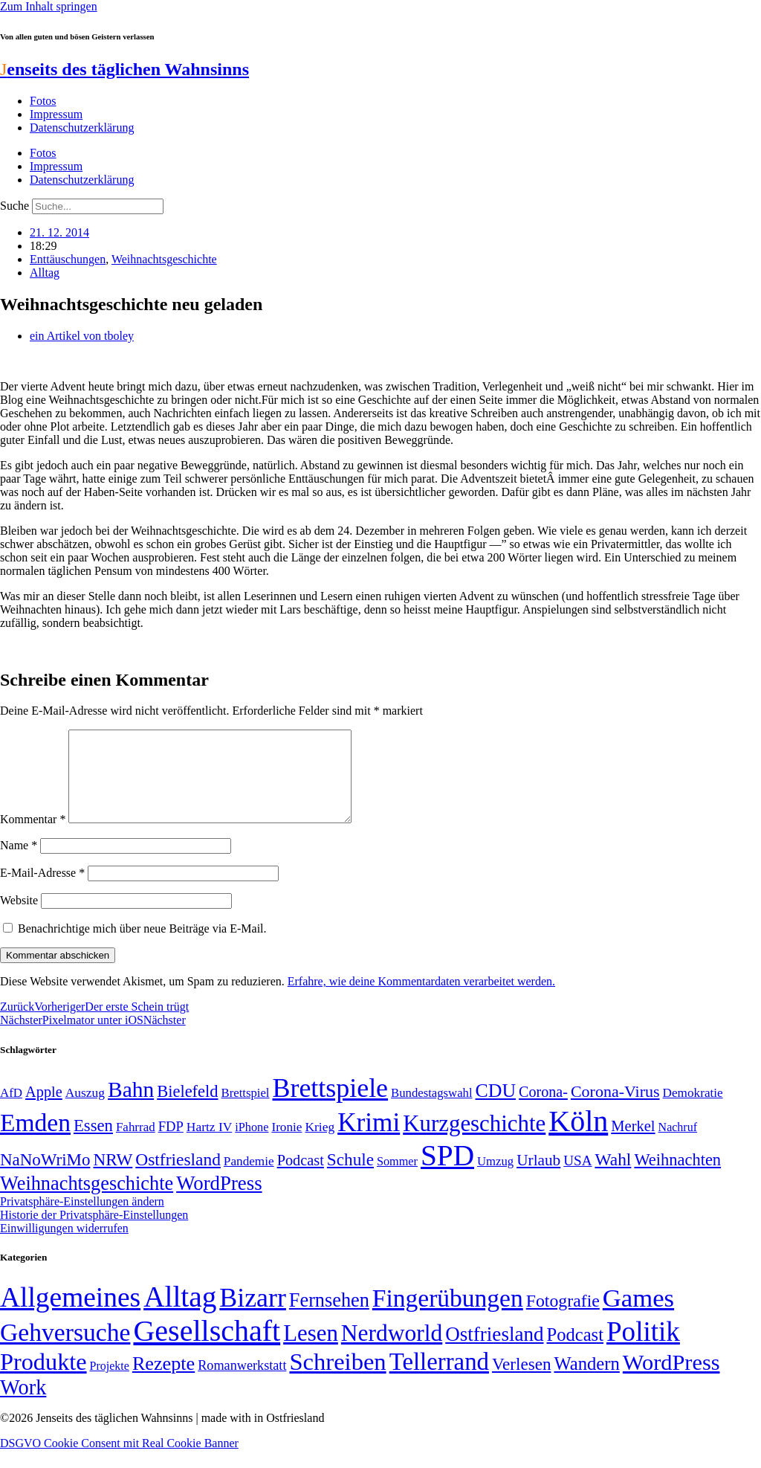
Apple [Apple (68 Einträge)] (43, 1109)
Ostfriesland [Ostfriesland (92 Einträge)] (178, 1177)
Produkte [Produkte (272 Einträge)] (43, 1379)
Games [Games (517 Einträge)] (638, 1315)
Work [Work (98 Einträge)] (23, 1405)
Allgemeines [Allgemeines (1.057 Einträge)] (70, 1315)
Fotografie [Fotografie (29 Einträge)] (563, 1318)
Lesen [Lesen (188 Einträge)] (310, 1351)
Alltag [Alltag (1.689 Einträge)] (179, 1314)
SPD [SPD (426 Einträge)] (447, 1173)
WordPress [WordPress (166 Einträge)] (671, 1380)
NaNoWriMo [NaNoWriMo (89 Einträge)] (45, 1177)
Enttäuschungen (68, 259)
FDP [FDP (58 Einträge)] (171, 1144)
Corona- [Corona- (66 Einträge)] (543, 1109)
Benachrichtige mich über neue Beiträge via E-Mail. (142, 946)
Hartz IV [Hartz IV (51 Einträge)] (209, 1144)
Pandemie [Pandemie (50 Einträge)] (249, 1179)
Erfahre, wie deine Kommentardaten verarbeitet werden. (421, 999)
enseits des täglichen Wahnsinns (124, 69)
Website (19, 918)
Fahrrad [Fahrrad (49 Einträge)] (135, 1145)
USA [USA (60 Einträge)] (577, 1178)
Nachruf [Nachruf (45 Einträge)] (677, 1145)
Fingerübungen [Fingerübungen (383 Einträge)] (447, 1316)
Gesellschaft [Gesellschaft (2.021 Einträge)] (206, 1348)
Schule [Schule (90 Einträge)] (350, 1177)
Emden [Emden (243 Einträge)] (35, 1140)
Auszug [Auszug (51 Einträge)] (85, 1110)
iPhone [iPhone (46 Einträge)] (251, 1145)
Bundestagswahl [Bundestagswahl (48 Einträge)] (431, 1111)
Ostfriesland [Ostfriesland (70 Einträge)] (494, 1352)
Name (18, 863)
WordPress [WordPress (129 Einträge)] (219, 1201)
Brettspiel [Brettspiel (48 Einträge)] (245, 1111)
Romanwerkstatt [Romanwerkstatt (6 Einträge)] (242, 1383)
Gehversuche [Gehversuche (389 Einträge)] (65, 1350)
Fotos (43, 100)
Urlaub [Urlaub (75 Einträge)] (538, 1178)
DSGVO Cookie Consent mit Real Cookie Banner (119, 1461)
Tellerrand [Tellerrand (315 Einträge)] (439, 1379)
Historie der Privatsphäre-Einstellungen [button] (94, 1232)
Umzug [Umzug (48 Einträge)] (495, 1179)
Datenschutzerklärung (82, 127)
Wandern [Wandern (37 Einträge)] (586, 1381)
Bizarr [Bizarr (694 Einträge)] (252, 1315)
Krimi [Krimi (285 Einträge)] (368, 1140)
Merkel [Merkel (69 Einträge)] (633, 1144)
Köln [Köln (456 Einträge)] (578, 1139)
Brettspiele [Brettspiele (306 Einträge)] (331, 1106)
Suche (14, 205)
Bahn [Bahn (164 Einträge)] (131, 1107)
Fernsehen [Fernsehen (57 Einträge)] (329, 1318)
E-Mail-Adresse (42, 890)
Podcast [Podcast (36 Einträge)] (575, 1352)
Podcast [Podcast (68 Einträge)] (300, 1178)
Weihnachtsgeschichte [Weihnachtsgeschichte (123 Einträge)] (86, 1201)
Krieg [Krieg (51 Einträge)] (319, 1144)
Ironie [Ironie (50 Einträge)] (286, 1145)
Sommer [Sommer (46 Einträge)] (397, 1179)
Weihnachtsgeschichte (164, 259)
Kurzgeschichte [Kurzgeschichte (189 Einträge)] (474, 1141)
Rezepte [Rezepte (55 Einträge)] (163, 1381)
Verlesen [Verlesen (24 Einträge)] (521, 1381)
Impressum (56, 114)
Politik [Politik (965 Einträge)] (643, 1349)
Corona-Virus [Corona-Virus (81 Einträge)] (615, 1109)
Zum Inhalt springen (48, 6)
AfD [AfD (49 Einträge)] (11, 1111)
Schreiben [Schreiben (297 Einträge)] (337, 1379)
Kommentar (32, 837)
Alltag (44, 272)
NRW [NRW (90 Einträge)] (112, 1177)
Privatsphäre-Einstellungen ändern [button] (82, 1219)
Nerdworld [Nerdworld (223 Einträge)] (391, 1351)
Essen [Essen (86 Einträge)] (93, 1143)
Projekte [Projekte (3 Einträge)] (109, 1383)
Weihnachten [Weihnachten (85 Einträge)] (677, 1177)
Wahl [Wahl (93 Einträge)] (613, 1177)
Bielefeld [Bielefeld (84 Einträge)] (187, 1109)
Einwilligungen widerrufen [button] (64, 1246)
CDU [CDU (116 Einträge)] (496, 1108)
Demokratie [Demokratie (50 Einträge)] (693, 1111)
